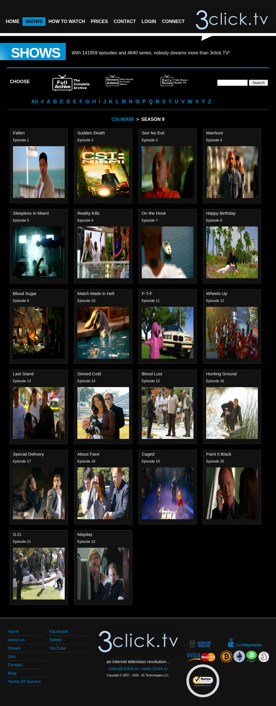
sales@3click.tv (123, 668)
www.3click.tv (155, 668)
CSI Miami (123, 119)
